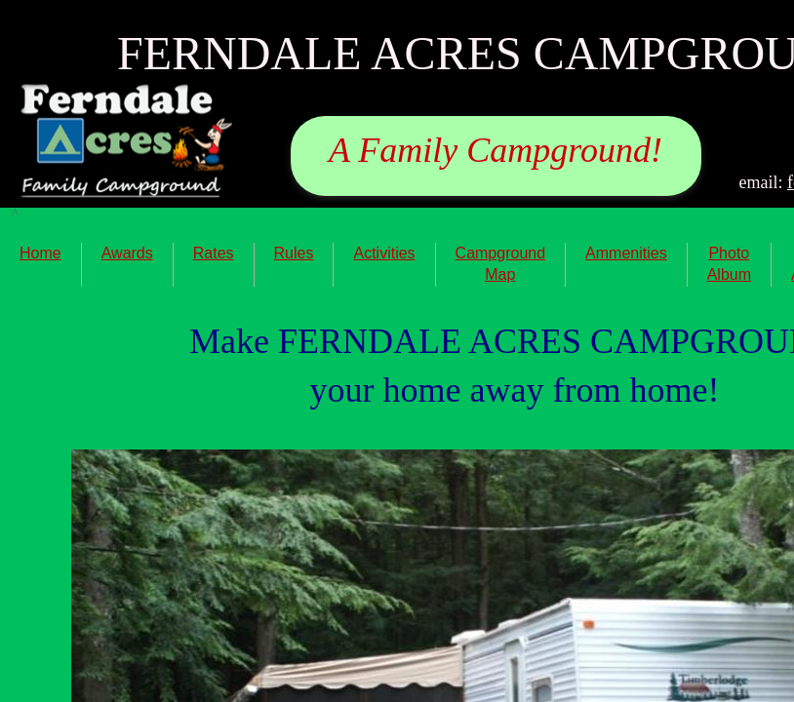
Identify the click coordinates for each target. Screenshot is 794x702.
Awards (127, 253)
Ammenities (626, 253)
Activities (384, 253)
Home (40, 253)
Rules (294, 253)
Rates (213, 253)
